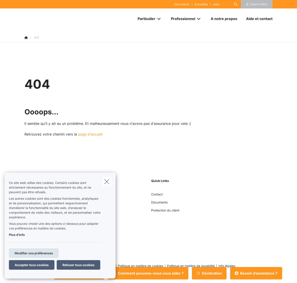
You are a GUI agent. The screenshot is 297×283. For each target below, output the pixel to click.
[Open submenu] (159, 19)
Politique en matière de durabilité (191, 265)
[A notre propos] (224, 19)
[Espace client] (257, 4)
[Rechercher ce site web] (236, 4)
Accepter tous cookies (32, 265)
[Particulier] (145, 19)
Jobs (216, 4)
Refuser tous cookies (78, 265)
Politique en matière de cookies (140, 265)
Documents (182, 4)
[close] (106, 181)
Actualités (201, 4)
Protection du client (165, 210)
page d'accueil (90, 134)
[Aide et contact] (257, 19)
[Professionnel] (181, 19)
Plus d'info (17, 235)
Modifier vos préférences (34, 253)
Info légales (227, 265)
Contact (157, 194)
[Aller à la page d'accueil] (68, 18)
